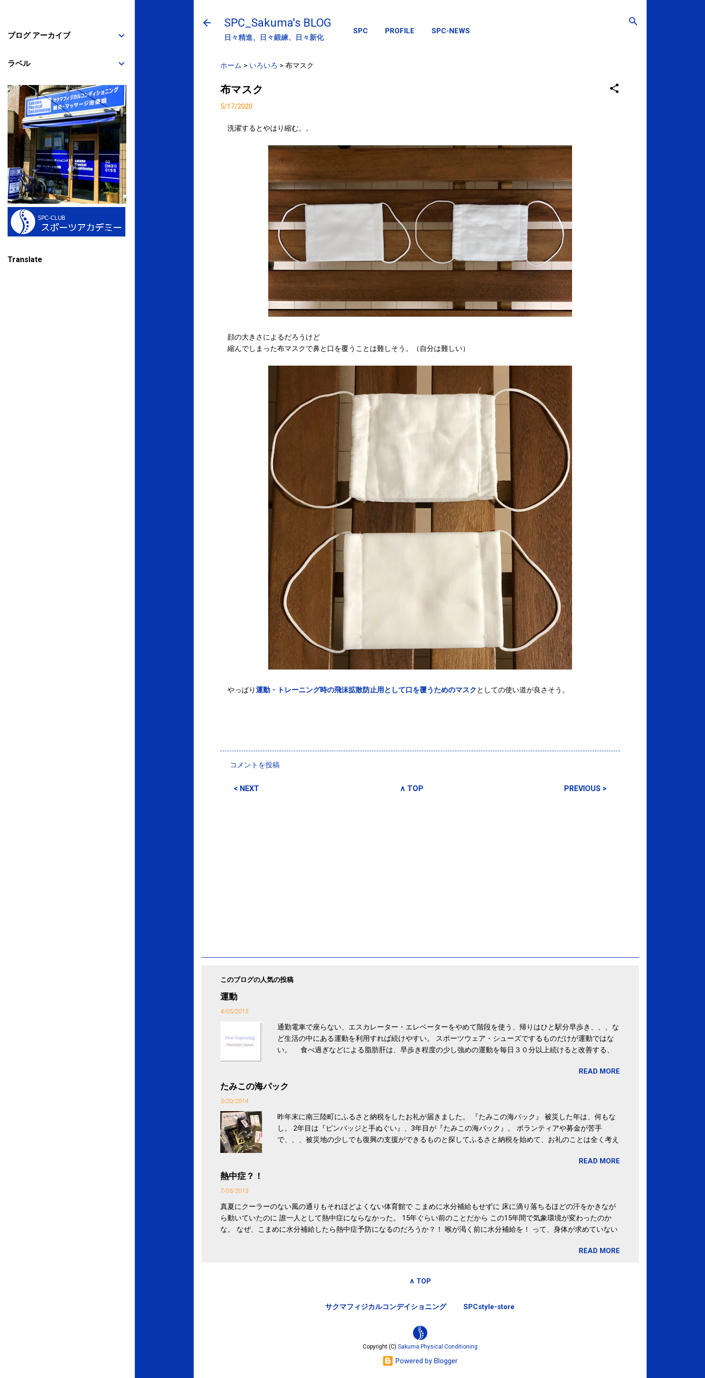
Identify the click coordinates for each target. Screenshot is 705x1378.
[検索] (633, 22)
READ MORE (599, 1071)
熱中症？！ (241, 1176)
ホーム (231, 65)
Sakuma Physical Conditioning (438, 1346)
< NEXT (246, 788)
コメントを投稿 (255, 765)
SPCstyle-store (489, 1306)
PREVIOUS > (585, 788)
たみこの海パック (254, 1086)
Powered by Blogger (420, 1361)
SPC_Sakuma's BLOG (277, 22)
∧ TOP (411, 788)
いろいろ (263, 65)
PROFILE (399, 31)
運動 (228, 996)
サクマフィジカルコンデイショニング (385, 1306)
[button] (614, 89)
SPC (360, 31)
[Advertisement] (420, 873)
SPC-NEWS (451, 31)
